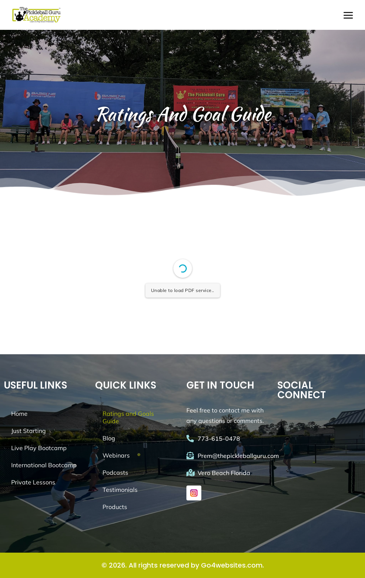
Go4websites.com (231, 565)
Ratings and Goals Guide (128, 417)
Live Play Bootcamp (39, 448)
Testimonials (120, 489)
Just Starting (28, 430)
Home (19, 413)
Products (115, 507)
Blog (109, 438)
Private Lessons (33, 482)
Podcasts (115, 472)
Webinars (116, 455)
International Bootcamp (44, 465)
